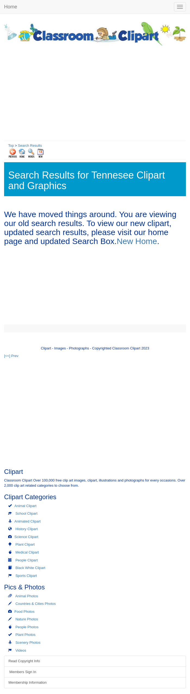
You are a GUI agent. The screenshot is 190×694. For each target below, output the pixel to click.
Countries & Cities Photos (36, 604)
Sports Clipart (26, 576)
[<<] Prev (11, 356)
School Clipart (27, 513)
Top (11, 145)
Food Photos (24, 611)
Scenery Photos (28, 642)
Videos (21, 650)
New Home (137, 241)
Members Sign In (22, 672)
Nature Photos (27, 619)
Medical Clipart (27, 552)
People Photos (27, 627)
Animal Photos (26, 596)
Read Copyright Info (24, 661)
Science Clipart (26, 537)
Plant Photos (26, 635)
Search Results (30, 145)
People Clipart (27, 560)
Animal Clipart (25, 506)
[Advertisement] (95, 92)
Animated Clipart (27, 521)
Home (10, 7)
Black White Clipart (30, 568)
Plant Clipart (25, 544)
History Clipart (27, 529)
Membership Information (27, 682)
